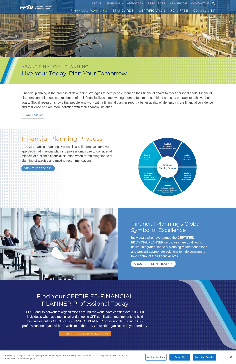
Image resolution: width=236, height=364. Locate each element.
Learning (113, 3)
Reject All (180, 358)
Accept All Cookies (204, 358)
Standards (123, 10)
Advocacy (135, 3)
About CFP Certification (153, 264)
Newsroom (178, 3)
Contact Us (200, 3)
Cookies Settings (156, 358)
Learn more (32, 115)
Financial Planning (89, 10)
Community (204, 10)
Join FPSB (179, 10)
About (96, 3)
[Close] (230, 358)
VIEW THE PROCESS (38, 168)
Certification (152, 10)
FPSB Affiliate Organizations (85, 333)
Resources (156, 3)
